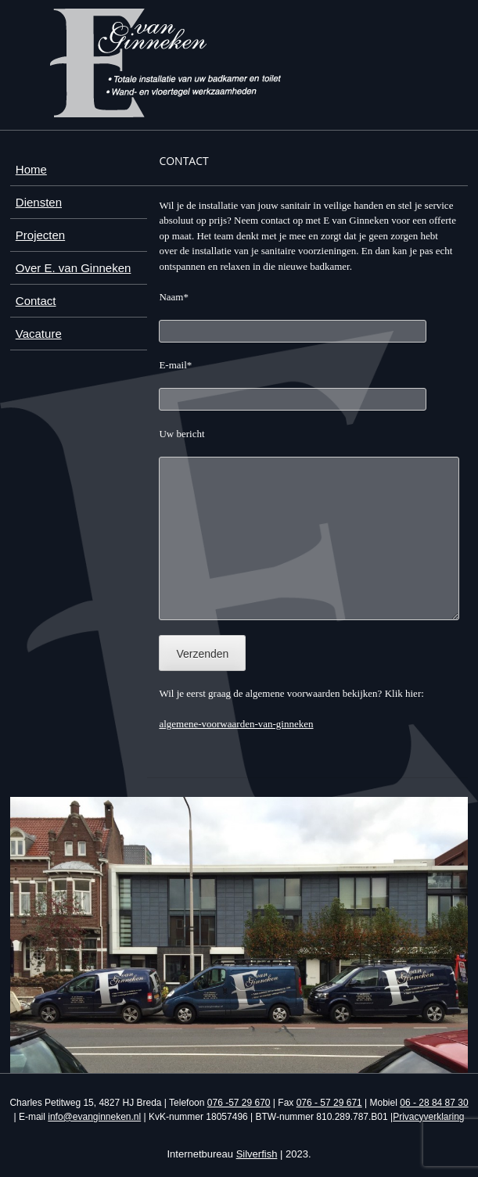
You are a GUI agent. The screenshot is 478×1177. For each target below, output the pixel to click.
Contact (36, 300)
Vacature (39, 333)
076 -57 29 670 (239, 1102)
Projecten (40, 235)
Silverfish (257, 1154)
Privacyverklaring (428, 1116)
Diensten (39, 202)
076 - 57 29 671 (329, 1102)
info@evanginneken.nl (94, 1116)
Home (31, 169)
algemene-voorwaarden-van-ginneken (236, 724)
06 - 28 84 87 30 (434, 1102)
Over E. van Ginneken (73, 268)
